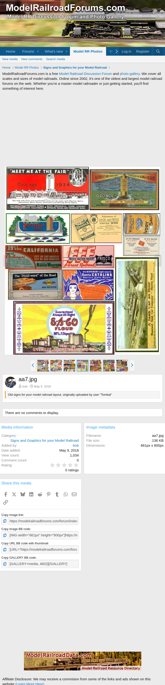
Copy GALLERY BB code (18, 556)
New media (10, 59)
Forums (28, 51)
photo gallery (130, 74)
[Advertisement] (82, 129)
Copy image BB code (15, 528)
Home (10, 51)
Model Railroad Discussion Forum (85, 74)
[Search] (158, 51)
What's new (54, 51)
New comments (31, 59)
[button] (38, 51)
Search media (55, 59)
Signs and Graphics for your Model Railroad (45, 440)
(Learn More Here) (29, 682)
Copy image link (12, 515)
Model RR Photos (88, 51)
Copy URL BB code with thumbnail (24, 542)
